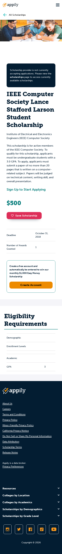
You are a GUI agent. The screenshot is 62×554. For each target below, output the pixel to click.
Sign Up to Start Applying (26, 189)
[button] (13, 215)
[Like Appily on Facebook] (30, 529)
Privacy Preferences (13, 466)
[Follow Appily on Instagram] (7, 529)
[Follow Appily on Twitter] (19, 529)
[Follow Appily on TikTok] (42, 529)
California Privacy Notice (15, 430)
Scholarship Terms (12, 447)
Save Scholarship (24, 215)
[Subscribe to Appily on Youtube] (54, 529)
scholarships (17, 77)
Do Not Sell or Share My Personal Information (27, 436)
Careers (6, 409)
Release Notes (10, 452)
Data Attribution (10, 441)
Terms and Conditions (13, 414)
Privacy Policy (9, 419)
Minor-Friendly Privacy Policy (18, 425)
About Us (7, 403)
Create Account (31, 285)
